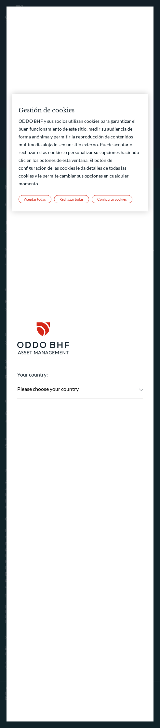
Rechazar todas (72, 199)
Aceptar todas (35, 199)
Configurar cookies (112, 199)
